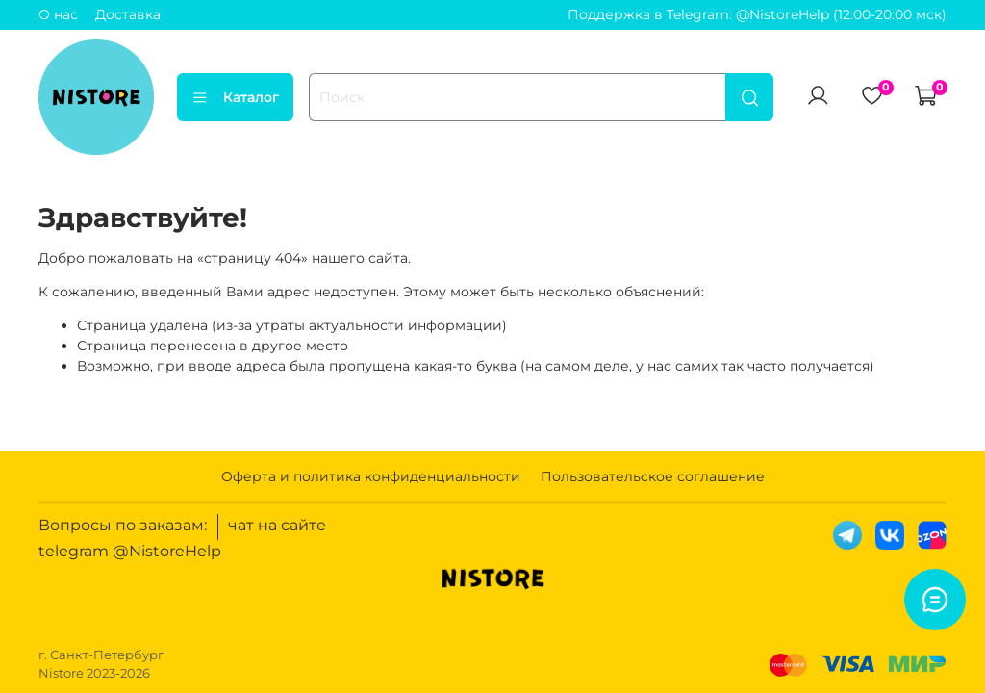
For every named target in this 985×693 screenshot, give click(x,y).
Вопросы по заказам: (122, 525)
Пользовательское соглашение (653, 476)
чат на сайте (277, 525)
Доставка (128, 14)
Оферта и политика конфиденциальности (370, 476)
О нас (58, 14)
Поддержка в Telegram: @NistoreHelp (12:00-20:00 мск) (757, 14)
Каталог (235, 97)
